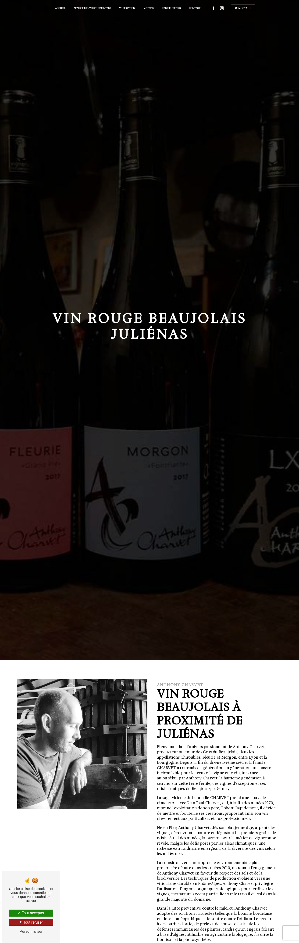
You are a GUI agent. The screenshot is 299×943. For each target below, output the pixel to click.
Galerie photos (171, 8)
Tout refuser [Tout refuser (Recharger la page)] (31, 922)
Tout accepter (31, 913)
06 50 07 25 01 (243, 8)
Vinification (127, 8)
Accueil (60, 8)
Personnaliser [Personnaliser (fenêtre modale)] (31, 931)
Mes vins (148, 8)
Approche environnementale (92, 8)
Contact (194, 8)
